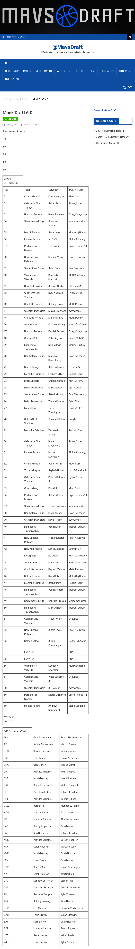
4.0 (4, 162)
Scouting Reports (16, 71)
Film (92, 71)
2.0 (4, 146)
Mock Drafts (44, 71)
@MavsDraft (67, 47)
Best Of (79, 71)
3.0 (4, 154)
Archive (62, 71)
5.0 (4, 169)
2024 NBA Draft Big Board (110, 130)
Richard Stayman (32, 124)
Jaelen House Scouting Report (112, 137)
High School (12, 79)
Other (123, 71)
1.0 (4, 139)
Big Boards (107, 71)
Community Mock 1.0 (107, 143)
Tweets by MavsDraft (105, 110)
